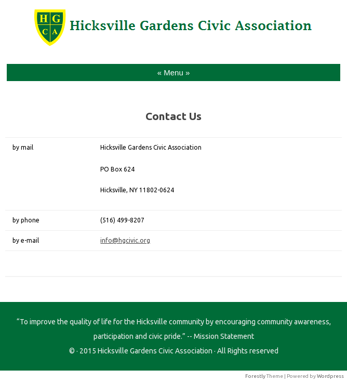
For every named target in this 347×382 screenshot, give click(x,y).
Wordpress (330, 376)
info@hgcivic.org (125, 240)
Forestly (255, 376)
